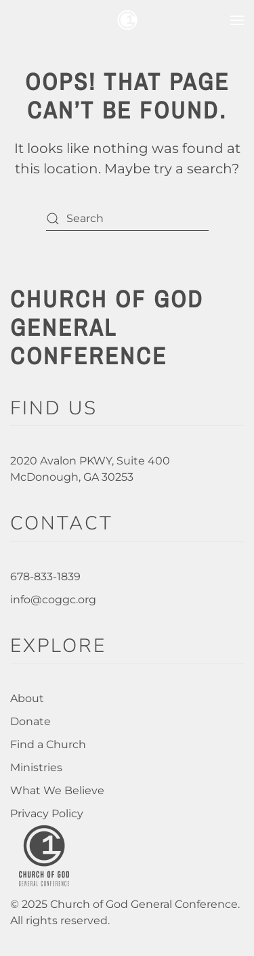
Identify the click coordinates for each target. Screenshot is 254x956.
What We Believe (57, 790)
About (27, 698)
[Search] (127, 218)
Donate (30, 721)
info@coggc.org (53, 599)
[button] (237, 20)
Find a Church (48, 744)
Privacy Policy (46, 813)
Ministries (36, 767)
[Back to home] (127, 20)
